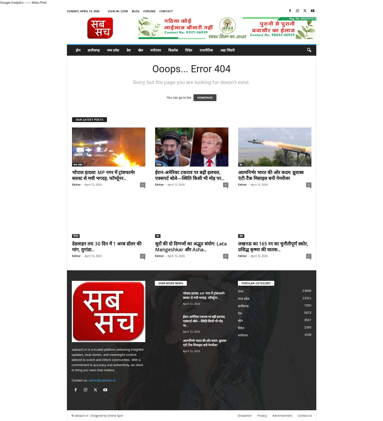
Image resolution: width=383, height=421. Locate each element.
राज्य (241, 291)
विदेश (188, 50)
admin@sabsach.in (102, 380)
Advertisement (282, 415)
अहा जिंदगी (227, 50)
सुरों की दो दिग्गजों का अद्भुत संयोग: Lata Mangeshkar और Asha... (191, 247)
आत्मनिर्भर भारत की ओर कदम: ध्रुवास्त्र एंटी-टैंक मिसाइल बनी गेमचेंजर (270, 175)
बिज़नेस (173, 50)
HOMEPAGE (205, 97)
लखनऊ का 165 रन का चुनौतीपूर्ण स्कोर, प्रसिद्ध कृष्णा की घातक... (273, 247)
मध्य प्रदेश (113, 50)
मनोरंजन (155, 50)
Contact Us (305, 415)
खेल (140, 50)
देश (129, 50)
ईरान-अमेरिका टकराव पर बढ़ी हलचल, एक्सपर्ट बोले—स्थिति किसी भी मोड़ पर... (189, 175)
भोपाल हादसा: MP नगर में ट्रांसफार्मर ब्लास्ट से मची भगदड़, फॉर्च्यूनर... (103, 175)
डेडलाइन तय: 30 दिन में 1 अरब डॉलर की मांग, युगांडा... (106, 247)
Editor (76, 184)
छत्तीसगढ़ (94, 50)
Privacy (262, 415)
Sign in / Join (118, 11)
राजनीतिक (206, 50)
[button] (309, 50)
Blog (135, 11)
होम (78, 50)
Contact (166, 11)
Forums (149, 11)
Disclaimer (245, 415)
